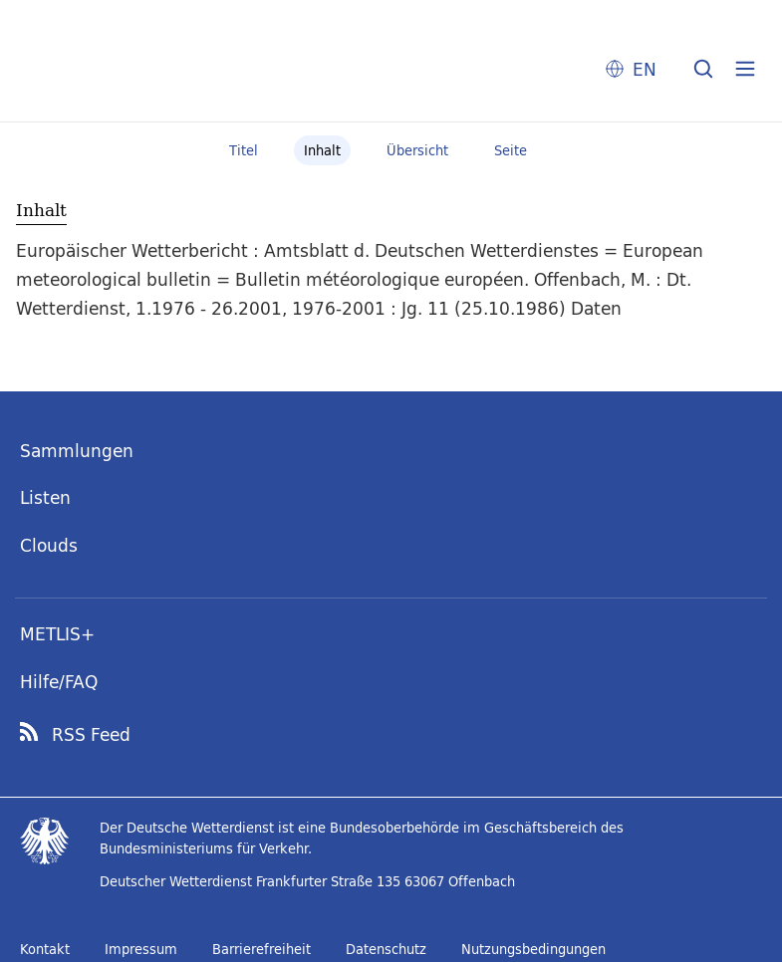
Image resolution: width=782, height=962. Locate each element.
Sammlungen (76, 450)
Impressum (141, 949)
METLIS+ (57, 633)
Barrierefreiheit (261, 949)
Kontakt (45, 949)
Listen (45, 497)
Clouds (49, 545)
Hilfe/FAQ (59, 681)
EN (644, 69)
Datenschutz (386, 949)
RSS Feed (91, 735)
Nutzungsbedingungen (533, 949)
